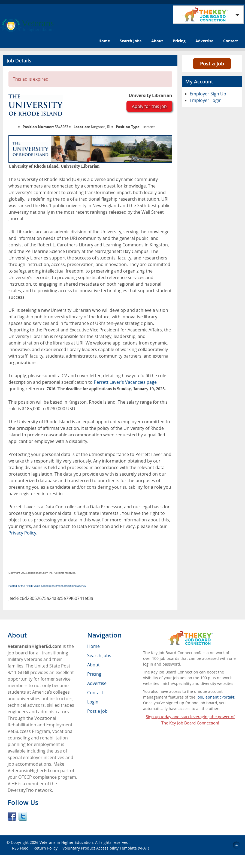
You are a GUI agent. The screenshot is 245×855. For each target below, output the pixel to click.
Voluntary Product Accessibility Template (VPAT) (105, 848)
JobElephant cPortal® (215, 697)
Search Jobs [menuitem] (99, 655)
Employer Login (206, 100)
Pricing (179, 40)
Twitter (23, 816)
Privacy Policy (22, 533)
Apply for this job (149, 106)
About (157, 40)
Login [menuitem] (92, 702)
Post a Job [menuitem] (97, 711)
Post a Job (212, 63)
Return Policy (46, 848)
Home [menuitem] (93, 646)
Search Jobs (130, 40)
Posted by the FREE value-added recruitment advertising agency (47, 585)
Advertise (204, 40)
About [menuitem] (93, 665)
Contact (230, 40)
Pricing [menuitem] (94, 674)
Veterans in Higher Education (66, 842)
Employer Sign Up (208, 94)
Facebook (12, 816)
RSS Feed (20, 848)
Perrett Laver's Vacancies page (125, 382)
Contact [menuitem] (95, 693)
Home (104, 40)
